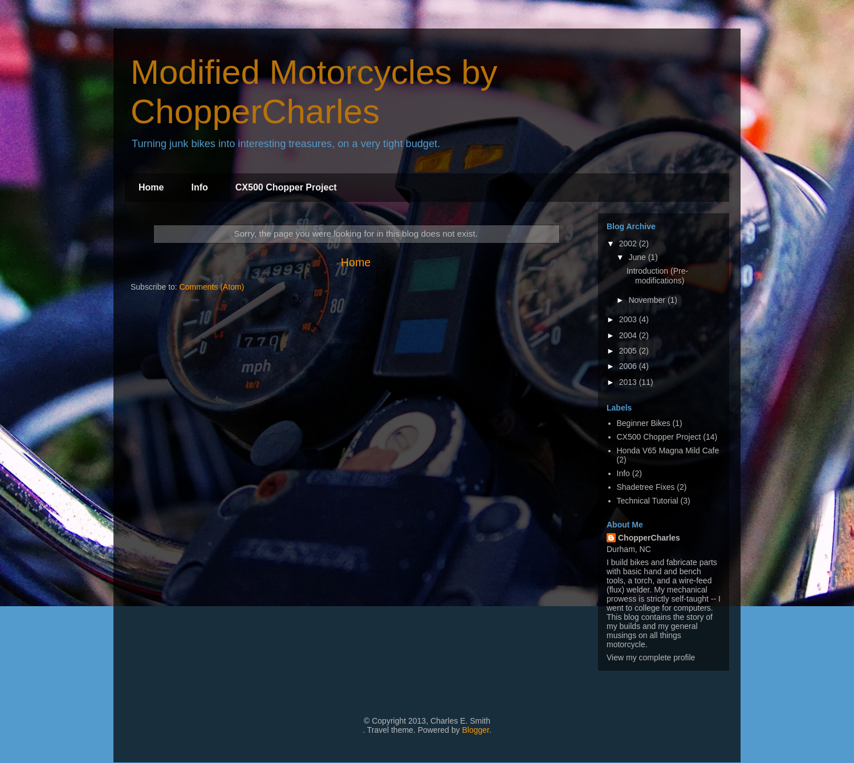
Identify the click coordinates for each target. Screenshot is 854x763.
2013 (629, 382)
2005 (629, 350)
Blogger (475, 729)
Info (199, 187)
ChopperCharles (649, 537)
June (638, 257)
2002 (629, 243)
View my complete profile (651, 657)
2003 (629, 319)
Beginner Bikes (643, 423)
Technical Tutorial (647, 500)
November (647, 300)
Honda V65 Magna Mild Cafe (668, 450)
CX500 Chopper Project (286, 187)
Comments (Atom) (212, 286)
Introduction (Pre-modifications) (657, 275)
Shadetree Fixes (646, 487)
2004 (629, 335)
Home (151, 187)
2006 (629, 366)
